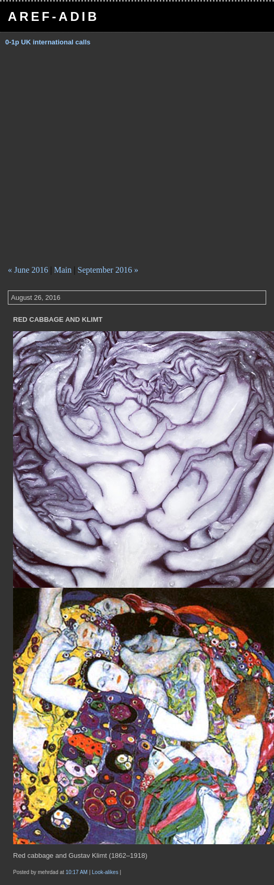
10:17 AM (77, 872)
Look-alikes (106, 872)
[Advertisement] (98, 160)
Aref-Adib (53, 16)
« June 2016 (28, 269)
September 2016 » (108, 269)
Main (63, 269)
